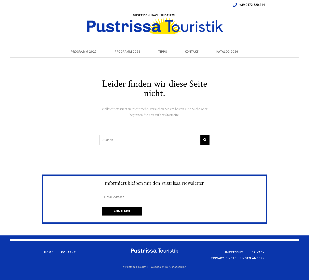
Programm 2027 (84, 51)
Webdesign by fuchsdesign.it (168, 266)
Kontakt (192, 51)
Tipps (162, 51)
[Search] (204, 140)
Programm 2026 (127, 51)
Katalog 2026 (227, 51)
